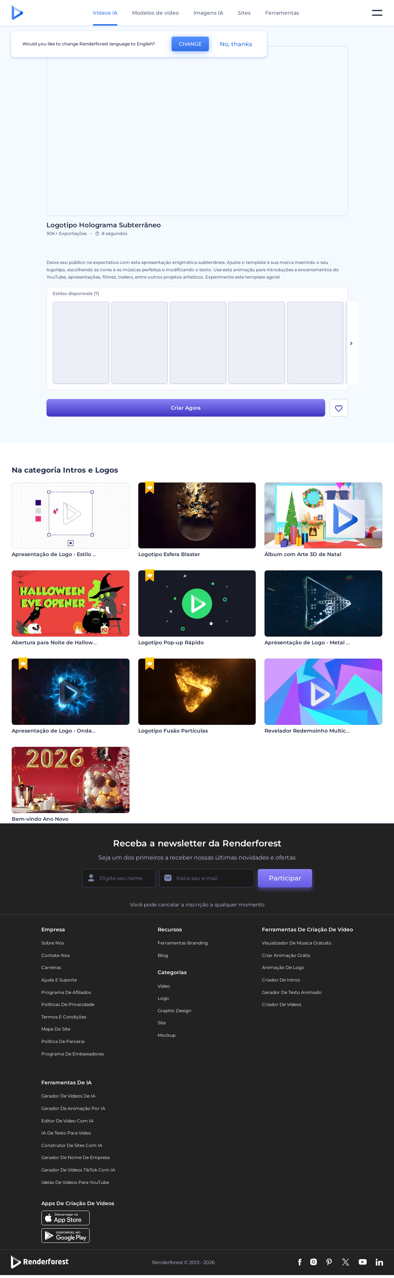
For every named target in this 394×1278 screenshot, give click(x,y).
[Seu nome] (118, 878)
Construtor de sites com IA (71, 1145)
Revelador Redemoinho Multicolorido (314, 730)
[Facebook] (299, 1263)
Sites (244, 13)
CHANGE (190, 44)
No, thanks (236, 44)
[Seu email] (206, 878)
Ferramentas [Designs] (282, 13)
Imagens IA (208, 13)
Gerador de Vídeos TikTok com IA (78, 1170)
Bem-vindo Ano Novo (40, 819)
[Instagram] (313, 1263)
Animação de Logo (283, 967)
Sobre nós (52, 943)
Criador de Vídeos (281, 1004)
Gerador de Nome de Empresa (75, 1157)
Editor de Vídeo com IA (67, 1121)
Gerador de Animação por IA (73, 1108)
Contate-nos (55, 955)
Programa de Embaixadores (72, 1054)
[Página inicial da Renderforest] (17, 13)
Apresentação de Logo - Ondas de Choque (68, 730)
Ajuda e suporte (59, 980)
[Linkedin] (379, 1263)
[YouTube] (363, 1263)
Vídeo (164, 986)
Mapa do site (55, 1029)
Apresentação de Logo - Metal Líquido (315, 642)
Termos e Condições (63, 1017)
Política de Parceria (63, 1041)
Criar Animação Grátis (286, 955)
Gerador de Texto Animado (292, 992)
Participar (285, 878)
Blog (163, 955)
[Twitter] (345, 1263)
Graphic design (174, 1010)
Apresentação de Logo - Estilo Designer (64, 554)
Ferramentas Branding (183, 943)
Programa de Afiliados (66, 992)
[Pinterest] (329, 1263)
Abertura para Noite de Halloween (57, 642)
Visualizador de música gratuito (296, 943)
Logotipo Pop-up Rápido (171, 642)
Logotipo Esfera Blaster (169, 554)
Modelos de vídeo (155, 13)
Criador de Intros (281, 980)
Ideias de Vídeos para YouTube (75, 1182)
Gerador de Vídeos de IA (68, 1096)
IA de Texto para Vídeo (66, 1133)
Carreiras (51, 967)
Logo (163, 998)
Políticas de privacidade (67, 1004)
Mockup (167, 1035)
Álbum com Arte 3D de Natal (302, 554)
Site (162, 1022)
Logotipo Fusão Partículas (173, 730)
